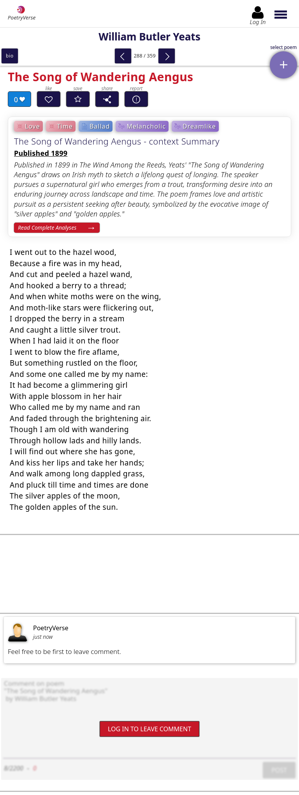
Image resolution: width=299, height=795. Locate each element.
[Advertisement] (149, 574)
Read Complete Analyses (47, 227)
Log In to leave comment (149, 728)
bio (10, 55)
